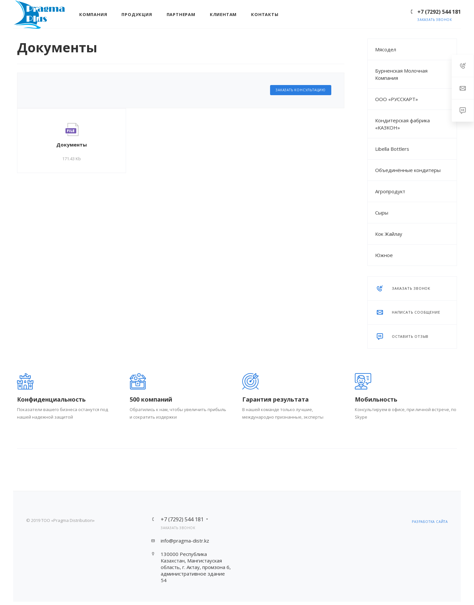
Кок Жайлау (388, 234)
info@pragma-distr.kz (185, 540)
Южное (384, 255)
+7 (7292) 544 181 (439, 11)
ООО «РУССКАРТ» (396, 99)
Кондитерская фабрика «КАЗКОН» (402, 124)
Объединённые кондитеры (408, 170)
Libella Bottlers (392, 149)
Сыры (381, 212)
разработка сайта (430, 521)
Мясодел (385, 49)
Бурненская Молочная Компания (401, 74)
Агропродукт (390, 191)
